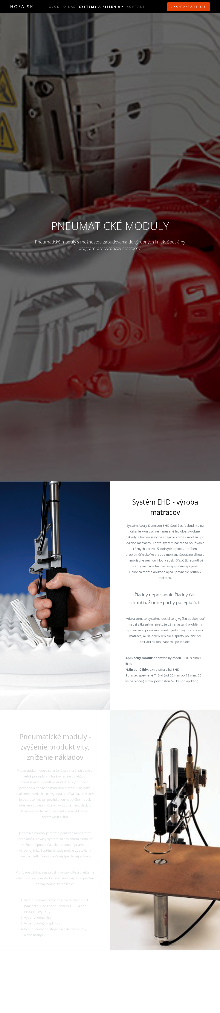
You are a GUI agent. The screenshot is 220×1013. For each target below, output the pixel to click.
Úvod (54, 7)
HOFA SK (22, 6)
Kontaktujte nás (188, 6)
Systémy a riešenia (100, 7)
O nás (69, 7)
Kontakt (136, 7)
